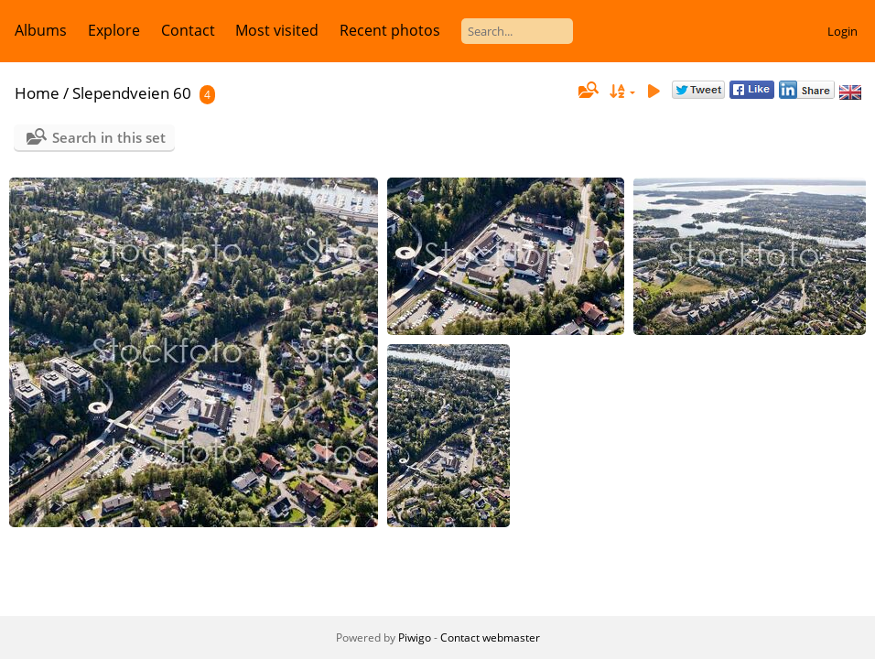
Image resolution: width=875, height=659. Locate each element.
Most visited (277, 30)
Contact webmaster (490, 637)
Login (842, 31)
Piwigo (414, 637)
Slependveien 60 (131, 92)
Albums (41, 30)
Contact (188, 30)
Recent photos (390, 30)
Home (37, 92)
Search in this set (109, 137)
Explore (114, 30)
